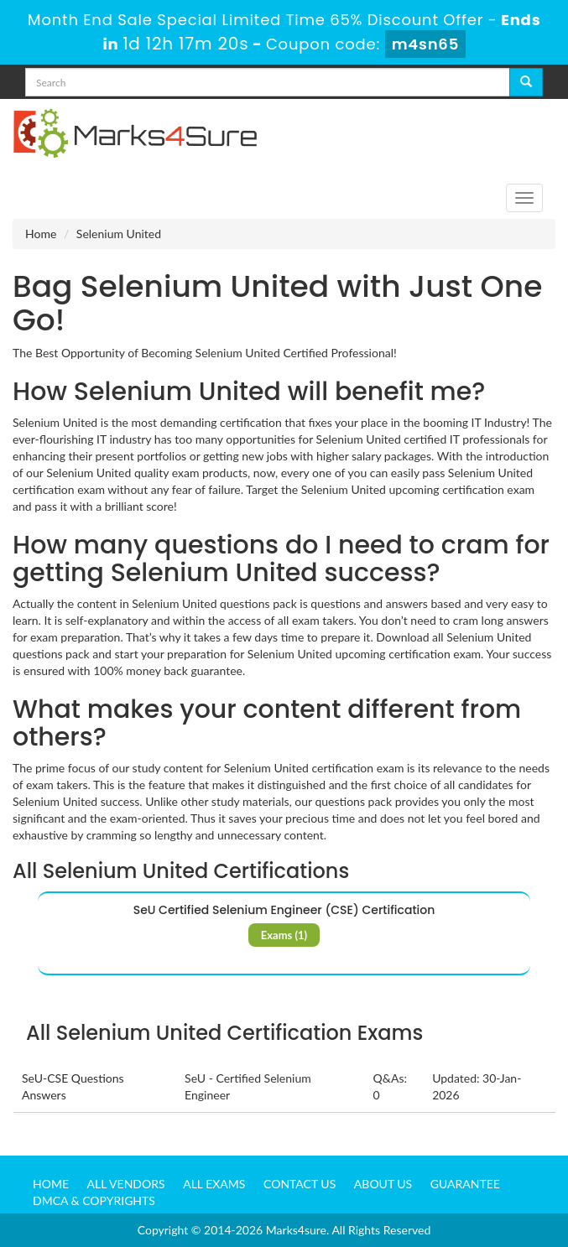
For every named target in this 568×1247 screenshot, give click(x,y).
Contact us (299, 1184)
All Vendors (126, 1184)
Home (40, 233)
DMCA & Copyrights (94, 1200)
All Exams (214, 1184)
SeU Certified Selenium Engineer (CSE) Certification (284, 909)
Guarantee (465, 1184)
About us (383, 1184)
